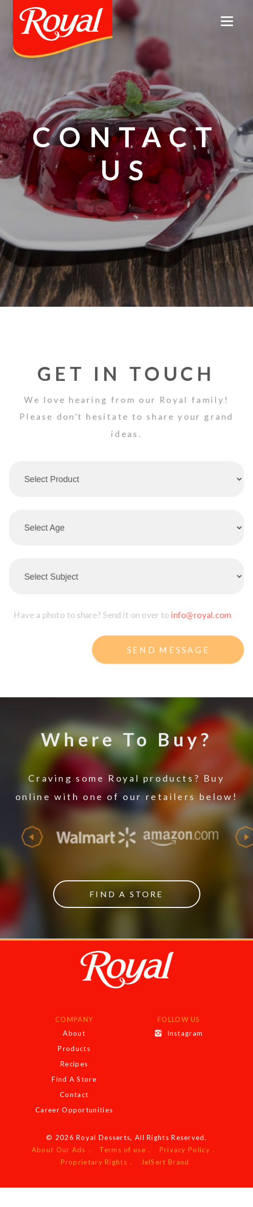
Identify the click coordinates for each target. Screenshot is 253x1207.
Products (74, 1048)
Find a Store (126, 894)
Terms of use (122, 1150)
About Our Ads (59, 1150)
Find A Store (74, 1079)
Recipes (74, 1064)
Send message (170, 667)
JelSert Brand (165, 1162)
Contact (74, 1094)
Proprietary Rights (94, 1162)
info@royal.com (204, 631)
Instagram (179, 1033)
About (74, 1033)
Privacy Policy (184, 1150)
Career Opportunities (74, 1110)
